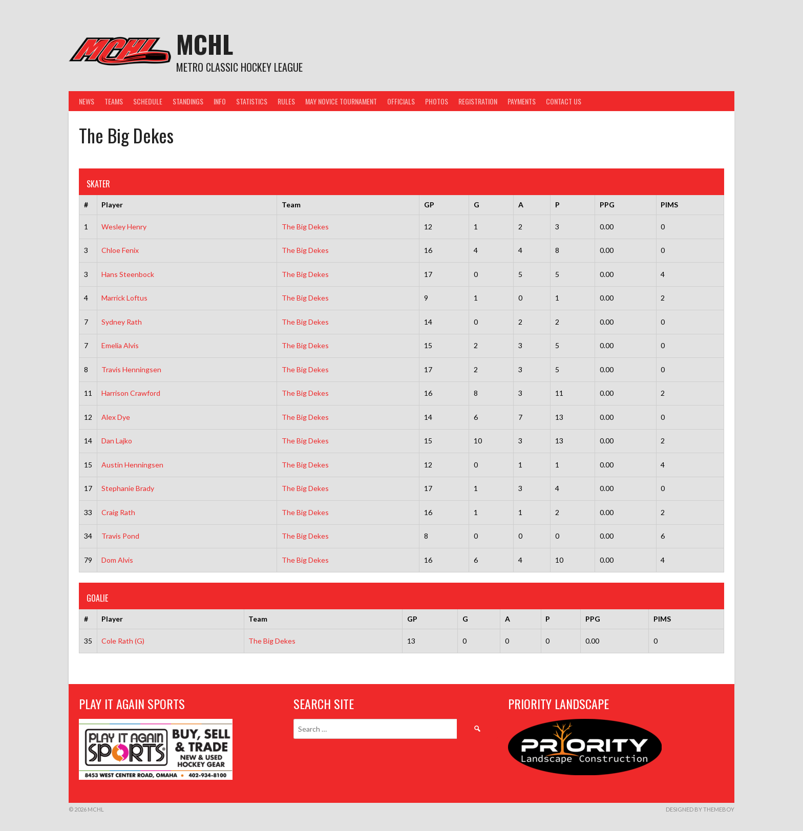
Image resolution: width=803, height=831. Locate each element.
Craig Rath (118, 512)
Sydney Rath (121, 321)
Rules (286, 101)
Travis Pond (120, 535)
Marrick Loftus (124, 297)
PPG (607, 204)
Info (220, 101)
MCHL (204, 44)
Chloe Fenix (120, 250)
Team (291, 204)
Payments (522, 101)
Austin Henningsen (132, 464)
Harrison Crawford (130, 393)
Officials (401, 101)
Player (112, 204)
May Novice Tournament (341, 101)
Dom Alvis (117, 560)
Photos (436, 101)
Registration (477, 101)
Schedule (147, 101)
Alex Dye (115, 417)
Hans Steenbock (127, 274)
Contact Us (563, 101)
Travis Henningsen (131, 369)
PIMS (669, 204)
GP (429, 204)
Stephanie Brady (127, 488)
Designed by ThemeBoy (700, 809)
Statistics (251, 101)
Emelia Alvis (120, 345)
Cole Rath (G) (122, 640)
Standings (188, 101)
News (86, 101)
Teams (113, 101)
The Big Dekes (305, 226)
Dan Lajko (116, 440)
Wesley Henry (123, 226)
